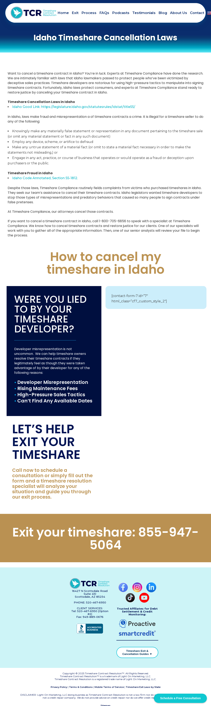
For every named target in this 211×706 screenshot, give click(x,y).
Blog (162, 13)
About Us (178, 13)
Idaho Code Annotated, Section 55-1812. (45, 178)
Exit (75, 13)
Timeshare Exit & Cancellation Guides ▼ (137, 652)
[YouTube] (144, 601)
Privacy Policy (59, 687)
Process (88, 13)
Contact (197, 13)
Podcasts (120, 13)
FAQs (104, 13)
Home (63, 13)
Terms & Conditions (81, 687)
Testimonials (144, 13)
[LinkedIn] (151, 591)
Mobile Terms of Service (109, 687)
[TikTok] (130, 601)
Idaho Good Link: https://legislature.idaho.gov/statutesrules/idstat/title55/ (73, 107)
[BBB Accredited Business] (90, 632)
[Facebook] (123, 591)
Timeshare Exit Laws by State (143, 687)
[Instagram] (137, 591)
